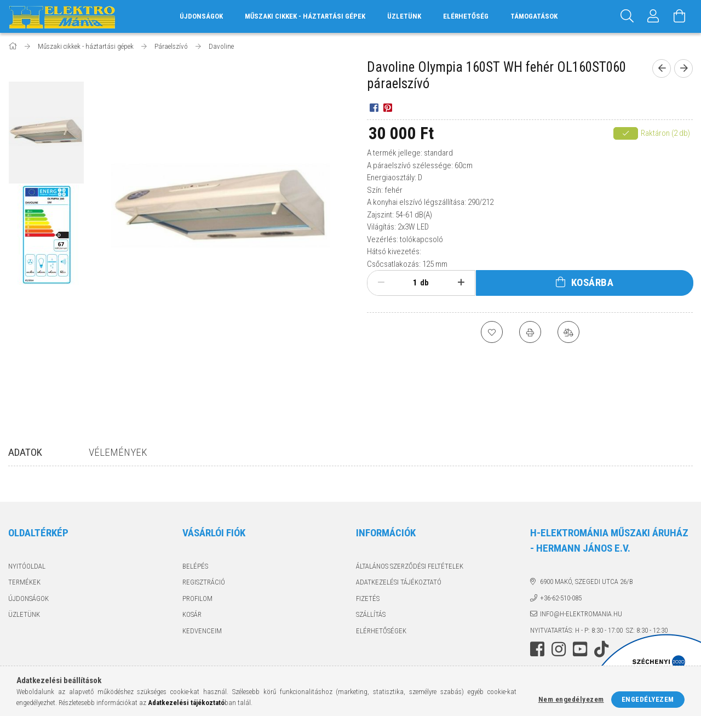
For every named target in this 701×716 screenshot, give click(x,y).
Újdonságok (28, 598)
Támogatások (534, 16)
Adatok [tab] (25, 452)
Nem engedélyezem (571, 699)
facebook (537, 649)
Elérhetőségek (381, 631)
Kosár (192, 614)
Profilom (197, 598)
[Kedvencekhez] (492, 332)
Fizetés (368, 598)
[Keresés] (627, 16)
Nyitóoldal (26, 566)
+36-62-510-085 (561, 598)
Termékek (24, 582)
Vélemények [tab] (118, 452)
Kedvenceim (202, 631)
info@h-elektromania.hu (581, 614)
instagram (558, 649)
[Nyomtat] (530, 332)
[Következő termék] (683, 68)
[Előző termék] (661, 68)
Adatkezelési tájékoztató (398, 582)
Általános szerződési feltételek (409, 566)
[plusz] (461, 283)
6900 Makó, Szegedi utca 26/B (586, 581)
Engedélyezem (648, 699)
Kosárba (592, 282)
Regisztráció (203, 582)
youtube (580, 649)
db (424, 283)
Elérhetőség (466, 16)
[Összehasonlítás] (568, 332)
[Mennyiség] (409, 282)
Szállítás (371, 614)
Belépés (195, 566)
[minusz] (381, 283)
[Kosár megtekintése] (679, 16)
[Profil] (653, 16)
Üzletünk (404, 16)
